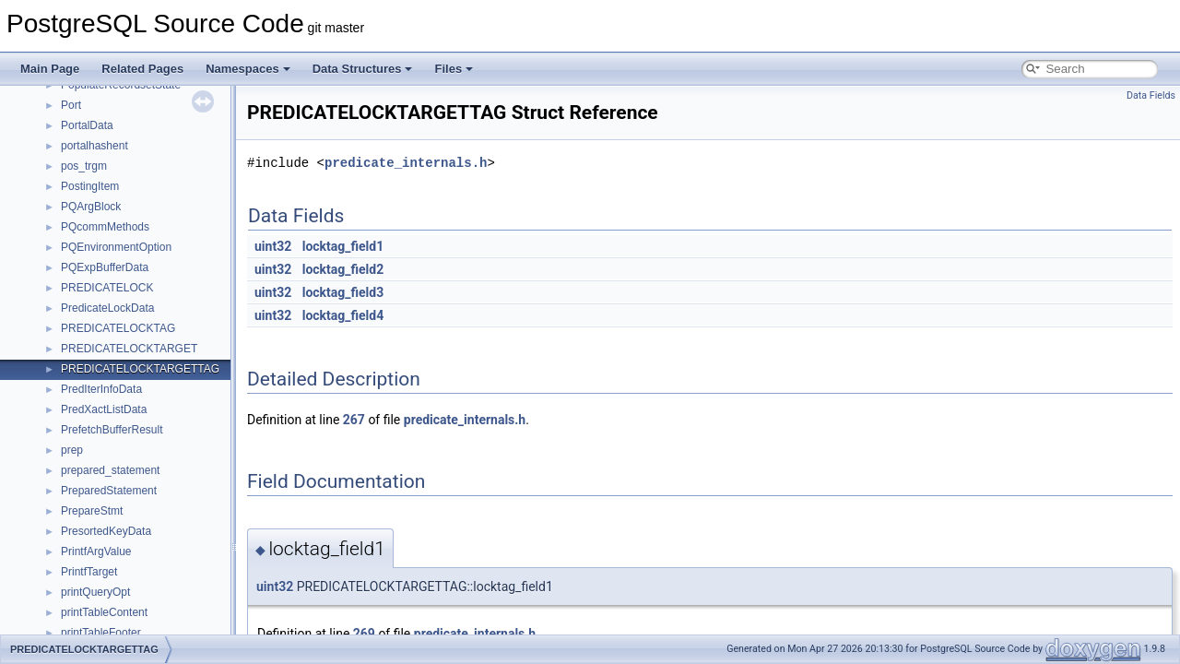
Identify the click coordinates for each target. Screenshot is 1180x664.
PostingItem (90, 186)
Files (453, 69)
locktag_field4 (343, 315)
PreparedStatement (109, 490)
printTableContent (104, 612)
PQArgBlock (91, 206)
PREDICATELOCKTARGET (129, 348)
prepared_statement (110, 470)
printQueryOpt (95, 592)
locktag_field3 (343, 292)
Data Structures (363, 69)
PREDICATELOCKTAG (118, 328)
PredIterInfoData (101, 389)
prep (72, 450)
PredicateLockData (107, 308)
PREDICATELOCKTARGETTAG (140, 368)
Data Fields (1151, 95)
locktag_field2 (343, 269)
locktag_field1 (343, 246)
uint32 (272, 246)
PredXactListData (104, 409)
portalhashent (94, 145)
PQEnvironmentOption (116, 247)
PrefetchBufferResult (112, 429)
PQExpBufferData (104, 267)
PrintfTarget (89, 571)
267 (354, 419)
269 (364, 633)
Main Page (49, 69)
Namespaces (248, 69)
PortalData (87, 125)
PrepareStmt (92, 510)
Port (71, 105)
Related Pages (142, 69)
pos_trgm (84, 166)
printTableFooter (101, 632)
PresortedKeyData (106, 531)
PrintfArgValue (96, 551)
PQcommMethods (105, 226)
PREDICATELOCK (107, 287)
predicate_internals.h (405, 163)
